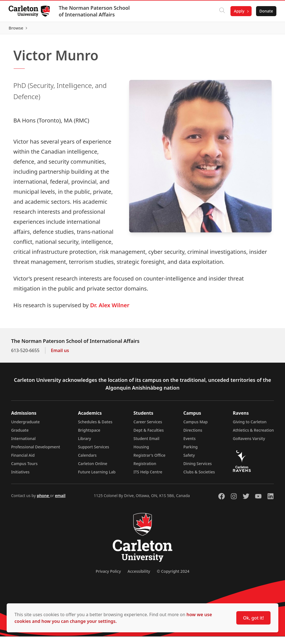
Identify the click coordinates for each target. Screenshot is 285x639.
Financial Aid (23, 457)
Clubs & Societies (199, 474)
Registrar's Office (150, 457)
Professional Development (35, 449)
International (23, 441)
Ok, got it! (253, 618)
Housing (141, 449)
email (60, 498)
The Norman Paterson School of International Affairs (94, 11)
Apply (239, 11)
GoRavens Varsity (249, 441)
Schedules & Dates (95, 424)
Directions (192, 432)
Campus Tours (24, 466)
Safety (189, 457)
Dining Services (197, 466)
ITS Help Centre (148, 474)
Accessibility (138, 573)
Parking (190, 449)
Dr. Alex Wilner (109, 307)
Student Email (146, 441)
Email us (60, 353)
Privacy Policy (108, 573)
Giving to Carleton (250, 424)
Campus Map (195, 424)
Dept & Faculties (149, 432)
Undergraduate (25, 424)
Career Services (148, 424)
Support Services (93, 449)
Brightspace (89, 432)
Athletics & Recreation (253, 432)
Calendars (87, 457)
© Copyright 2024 (173, 573)
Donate (266, 11)
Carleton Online (92, 466)
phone (43, 498)
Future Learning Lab (97, 474)
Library (84, 441)
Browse (265, 29)
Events (189, 441)
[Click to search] (222, 11)
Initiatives (20, 474)
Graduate (20, 432)
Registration (145, 466)
